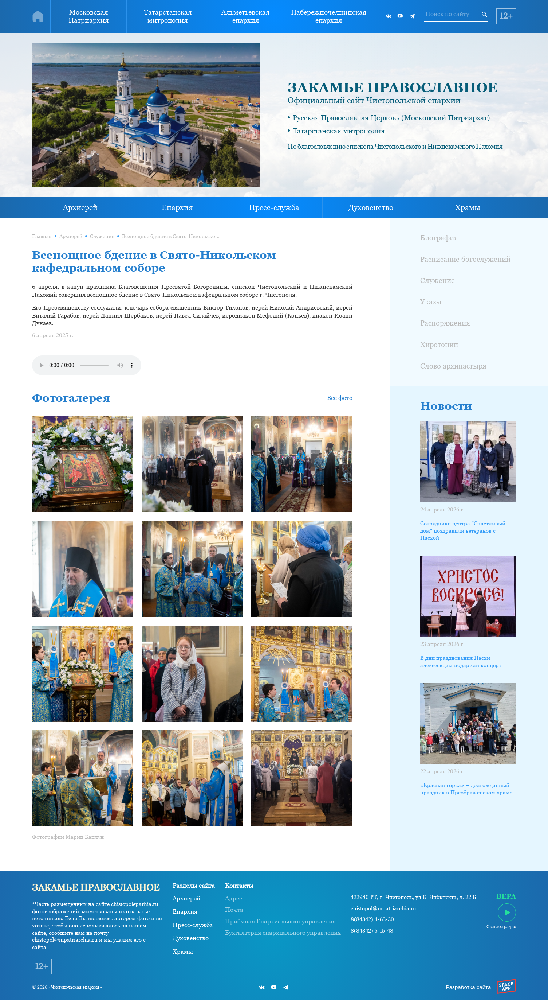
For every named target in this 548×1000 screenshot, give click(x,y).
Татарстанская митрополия (168, 16)
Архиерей (80, 207)
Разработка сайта (468, 987)
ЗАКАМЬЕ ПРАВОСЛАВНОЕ (392, 87)
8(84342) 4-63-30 (372, 919)
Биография (439, 237)
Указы (430, 301)
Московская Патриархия (88, 16)
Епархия (177, 207)
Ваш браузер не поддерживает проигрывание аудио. (86, 365)
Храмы (467, 207)
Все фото (339, 397)
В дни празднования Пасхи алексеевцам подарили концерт (460, 661)
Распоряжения (445, 323)
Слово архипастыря (453, 366)
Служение (102, 236)
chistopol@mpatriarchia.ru (383, 908)
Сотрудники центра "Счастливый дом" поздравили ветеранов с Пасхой (462, 530)
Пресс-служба (274, 207)
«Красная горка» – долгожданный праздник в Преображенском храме (466, 788)
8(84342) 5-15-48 (372, 931)
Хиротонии (439, 344)
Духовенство (370, 207)
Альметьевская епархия (245, 16)
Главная (42, 236)
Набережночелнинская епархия (328, 16)
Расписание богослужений (465, 259)
